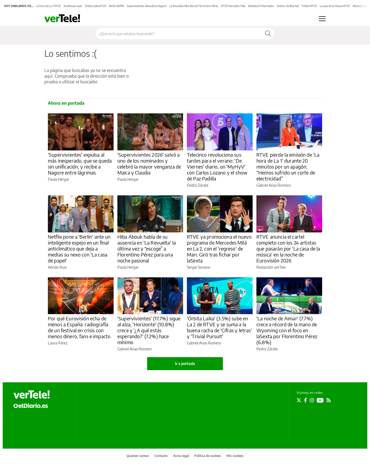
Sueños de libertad (288, 6)
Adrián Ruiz (57, 267)
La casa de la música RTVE (335, 6)
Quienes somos (138, 456)
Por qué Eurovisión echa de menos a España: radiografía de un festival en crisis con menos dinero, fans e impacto (79, 327)
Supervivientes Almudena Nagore (147, 6)
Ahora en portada (66, 103)
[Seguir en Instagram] (312, 400)
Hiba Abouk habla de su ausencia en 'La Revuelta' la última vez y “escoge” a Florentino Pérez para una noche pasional (146, 249)
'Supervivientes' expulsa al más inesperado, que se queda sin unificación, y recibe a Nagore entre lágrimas (80, 164)
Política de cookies (207, 456)
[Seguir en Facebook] (305, 400)
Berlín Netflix (116, 6)
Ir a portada (185, 363)
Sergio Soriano (198, 267)
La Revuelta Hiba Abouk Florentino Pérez (193, 6)
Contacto (161, 456)
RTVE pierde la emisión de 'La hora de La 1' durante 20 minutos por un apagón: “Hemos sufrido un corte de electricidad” (287, 167)
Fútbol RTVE (309, 6)
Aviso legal (181, 456)
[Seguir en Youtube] (320, 400)
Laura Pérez (57, 343)
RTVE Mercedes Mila (233, 6)
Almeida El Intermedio (261, 6)
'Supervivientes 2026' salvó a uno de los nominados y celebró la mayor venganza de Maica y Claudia (149, 164)
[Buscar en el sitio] (179, 33)
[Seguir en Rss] (328, 400)
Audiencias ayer (73, 6)
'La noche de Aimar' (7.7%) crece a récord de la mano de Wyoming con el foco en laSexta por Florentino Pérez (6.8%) (286, 330)
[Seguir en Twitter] (298, 400)
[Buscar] (268, 33)
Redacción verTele (271, 267)
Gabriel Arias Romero (273, 185)
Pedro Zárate (197, 185)
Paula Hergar (58, 179)
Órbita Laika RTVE (95, 6)
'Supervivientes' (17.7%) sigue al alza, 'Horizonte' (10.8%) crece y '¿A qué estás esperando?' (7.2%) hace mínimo (149, 330)
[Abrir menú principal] (322, 18)
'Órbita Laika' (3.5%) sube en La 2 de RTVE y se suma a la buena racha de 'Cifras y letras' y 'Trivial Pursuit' (219, 327)
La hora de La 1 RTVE (48, 6)
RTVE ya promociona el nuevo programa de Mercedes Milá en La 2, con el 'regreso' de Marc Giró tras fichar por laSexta (219, 249)
